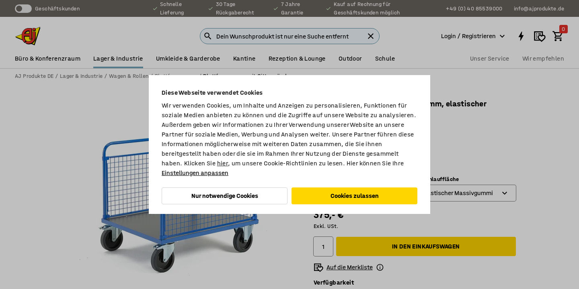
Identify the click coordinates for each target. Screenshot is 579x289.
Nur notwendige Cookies (224, 195)
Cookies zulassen (355, 195)
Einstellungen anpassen (195, 173)
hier (222, 163)
